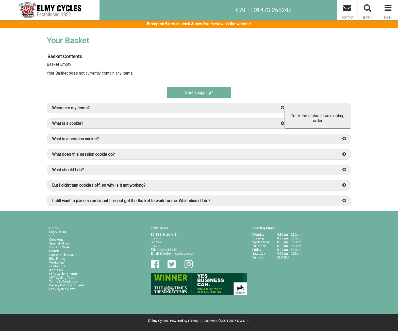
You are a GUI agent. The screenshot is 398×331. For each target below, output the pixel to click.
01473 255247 (166, 250)
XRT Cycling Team (62, 278)
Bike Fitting (57, 258)
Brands (54, 251)
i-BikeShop (196, 321)
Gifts (52, 236)
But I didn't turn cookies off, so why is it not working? (199, 185)
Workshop (56, 262)
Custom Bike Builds (63, 255)
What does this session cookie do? (199, 154)
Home (53, 228)
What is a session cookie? (199, 138)
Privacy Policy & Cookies (67, 285)
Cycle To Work (59, 247)
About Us (56, 270)
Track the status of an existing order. (317, 118)
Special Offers (59, 243)
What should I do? (199, 169)
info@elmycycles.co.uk (177, 253)
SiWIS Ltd (244, 321)
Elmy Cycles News (62, 289)
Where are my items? (168, 108)
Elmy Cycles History (63, 274)
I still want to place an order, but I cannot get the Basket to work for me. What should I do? (199, 200)
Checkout (56, 239)
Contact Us (57, 266)
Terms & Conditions (63, 281)
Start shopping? (199, 92)
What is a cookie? (168, 123)
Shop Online (58, 232)
